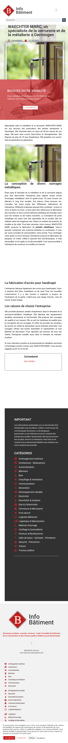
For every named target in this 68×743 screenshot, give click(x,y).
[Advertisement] (33, 264)
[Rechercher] (64, 20)
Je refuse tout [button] (21, 738)
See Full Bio (29, 361)
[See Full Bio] (35, 361)
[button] (56, 9)
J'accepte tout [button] (9, 738)
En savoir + (41, 738)
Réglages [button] (32, 738)
